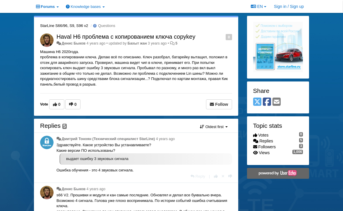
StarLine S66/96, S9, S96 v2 (64, 25)
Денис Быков (73, 43)
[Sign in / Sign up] (289, 6)
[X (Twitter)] (257, 102)
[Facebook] (267, 102)
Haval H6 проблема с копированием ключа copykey (125, 36)
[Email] (276, 102)
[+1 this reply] (216, 176)
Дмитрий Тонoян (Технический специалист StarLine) (108, 139)
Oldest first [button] (213, 127)
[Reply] (198, 176)
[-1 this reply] (230, 176)
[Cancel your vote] (223, 176)
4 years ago (165, 139)
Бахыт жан (137, 43)
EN (258, 6)
